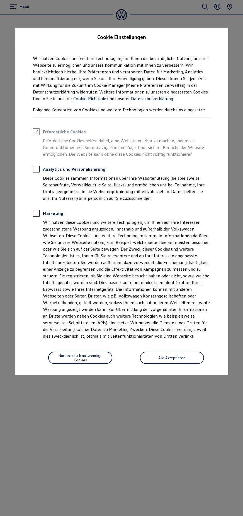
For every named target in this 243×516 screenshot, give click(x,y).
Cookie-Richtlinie (89, 98)
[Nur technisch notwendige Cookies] (80, 358)
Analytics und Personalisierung (69, 170)
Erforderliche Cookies (59, 132)
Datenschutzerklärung (152, 98)
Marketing (48, 214)
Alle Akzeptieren (171, 357)
